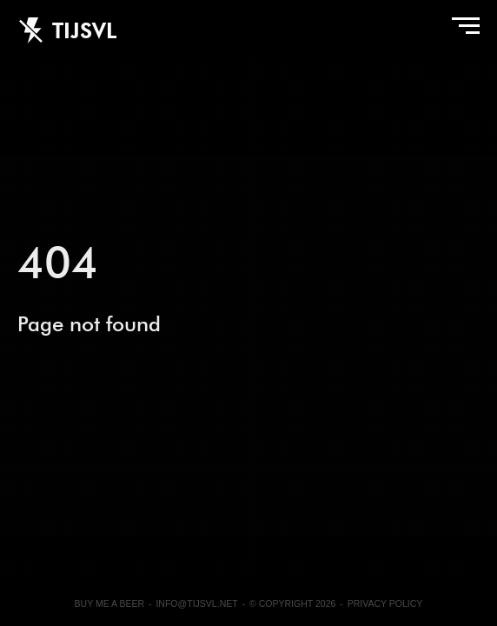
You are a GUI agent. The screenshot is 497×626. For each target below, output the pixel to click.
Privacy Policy (385, 603)
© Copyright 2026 (292, 603)
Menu (462, 30)
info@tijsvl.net (196, 603)
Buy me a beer (109, 603)
